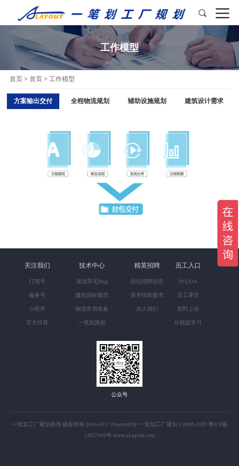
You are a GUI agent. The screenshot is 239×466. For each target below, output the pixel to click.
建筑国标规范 (91, 295)
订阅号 (37, 281)
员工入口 (188, 265)
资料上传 (188, 309)
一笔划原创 (92, 322)
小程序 (37, 309)
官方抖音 (37, 322)
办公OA (188, 281)
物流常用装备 (91, 309)
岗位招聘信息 (147, 281)
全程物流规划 (90, 101)
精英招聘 (147, 265)
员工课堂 (188, 295)
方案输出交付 (33, 101)
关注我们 (37, 265)
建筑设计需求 (204, 101)
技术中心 (92, 265)
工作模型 (62, 79)
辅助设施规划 (147, 101)
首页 (16, 79)
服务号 (37, 295)
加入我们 (147, 309)
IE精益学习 (188, 322)
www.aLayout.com (134, 435)
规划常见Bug (92, 281)
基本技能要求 (147, 295)
